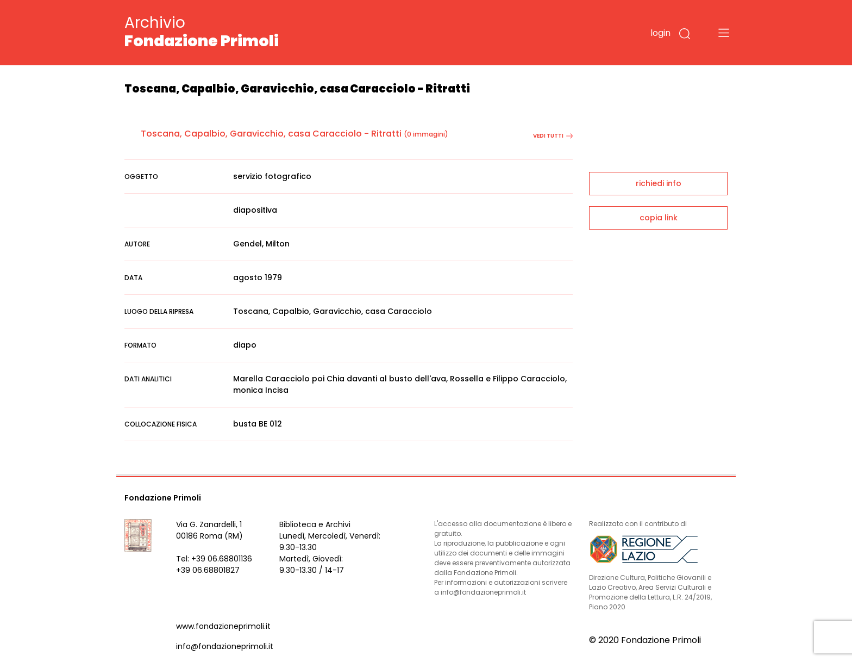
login (660, 33)
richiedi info (658, 183)
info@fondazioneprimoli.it (224, 646)
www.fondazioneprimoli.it (223, 626)
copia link (659, 217)
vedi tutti (553, 136)
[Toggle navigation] (724, 32)
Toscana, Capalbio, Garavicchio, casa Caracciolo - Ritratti (271, 133)
